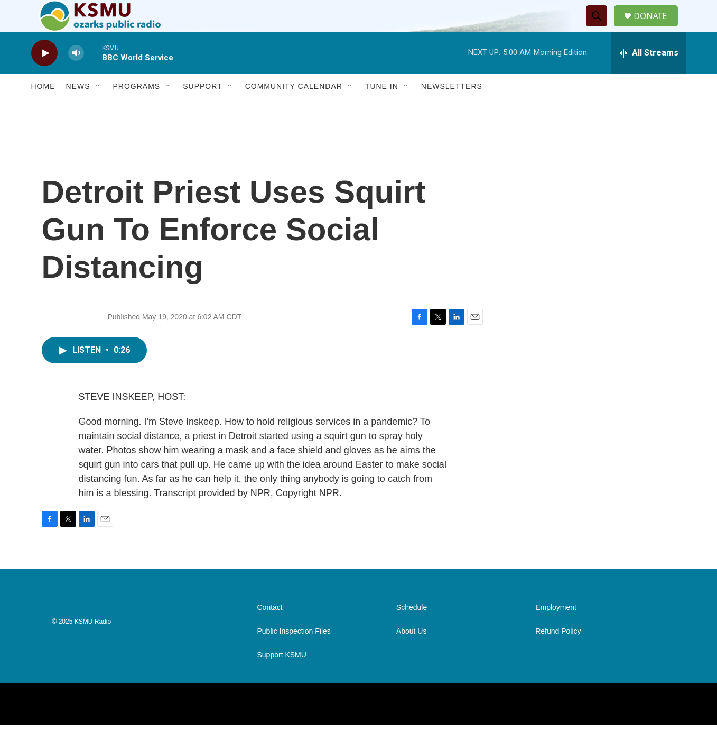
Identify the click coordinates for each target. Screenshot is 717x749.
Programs (137, 110)
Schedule (411, 631)
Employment (555, 631)
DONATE (656, 27)
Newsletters (451, 110)
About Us (411, 655)
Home (43, 110)
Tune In (381, 110)
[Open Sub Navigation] (98, 110)
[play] (44, 77)
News (78, 110)
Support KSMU (281, 679)
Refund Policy (558, 655)
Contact (270, 631)
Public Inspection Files (294, 655)
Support (202, 110)
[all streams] (648, 77)
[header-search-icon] (600, 28)
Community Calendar (293, 110)
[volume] (76, 77)
